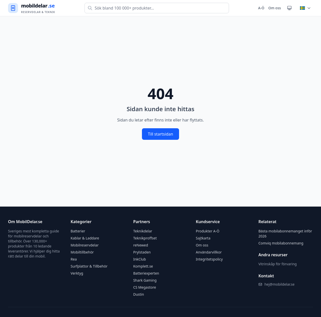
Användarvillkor (209, 252)
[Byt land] (305, 8)
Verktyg (77, 273)
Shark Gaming (144, 280)
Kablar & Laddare (85, 238)
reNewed (140, 245)
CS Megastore (144, 287)
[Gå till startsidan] (31, 8)
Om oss (274, 8)
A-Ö (261, 8)
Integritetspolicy (209, 259)
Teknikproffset (145, 238)
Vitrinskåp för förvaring (277, 264)
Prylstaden (142, 252)
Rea (74, 259)
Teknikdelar (142, 231)
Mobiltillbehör (82, 252)
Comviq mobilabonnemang (280, 243)
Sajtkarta (203, 238)
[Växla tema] (289, 8)
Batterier (78, 231)
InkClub (139, 259)
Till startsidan (160, 134)
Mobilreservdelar (85, 245)
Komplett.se (143, 266)
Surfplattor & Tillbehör (89, 266)
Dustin (138, 294)
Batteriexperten (146, 273)
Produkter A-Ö (207, 231)
